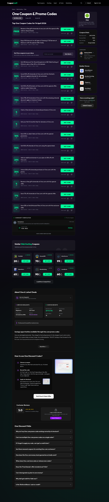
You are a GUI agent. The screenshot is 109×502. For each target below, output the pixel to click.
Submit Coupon (87, 105)
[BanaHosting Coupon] (37, 269)
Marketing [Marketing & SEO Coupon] (69, 3)
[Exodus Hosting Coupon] (87, 76)
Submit (88, 3)
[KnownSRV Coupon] (37, 256)
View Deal (24, 228)
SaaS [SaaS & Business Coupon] (55, 3)
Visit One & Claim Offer (43, 396)
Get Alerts (68, 54)
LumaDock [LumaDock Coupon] (64, 269)
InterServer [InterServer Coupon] (64, 256)
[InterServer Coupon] (59, 256)
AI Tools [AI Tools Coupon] (61, 3)
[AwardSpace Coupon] (87, 70)
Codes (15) (28, 18)
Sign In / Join (97, 3)
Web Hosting (20, 9)
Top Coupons (41, 3)
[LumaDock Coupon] (59, 269)
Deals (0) (37, 18)
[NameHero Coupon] (15, 269)
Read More (43, 346)
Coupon (12, 3)
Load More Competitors (44, 281)
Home (13, 9)
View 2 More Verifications (43, 233)
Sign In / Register (56, 418)
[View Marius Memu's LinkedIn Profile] (81, 56)
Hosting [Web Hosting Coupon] (49, 3)
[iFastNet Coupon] (15, 256)
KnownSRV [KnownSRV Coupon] (43, 256)
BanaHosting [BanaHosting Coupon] (43, 269)
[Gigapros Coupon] (87, 82)
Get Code (26, 261)
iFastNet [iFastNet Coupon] (20, 256)
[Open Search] (81, 3)
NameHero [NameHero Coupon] (21, 269)
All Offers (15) (17, 18)
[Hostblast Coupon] (87, 89)
